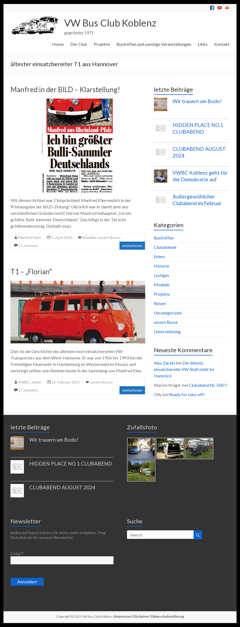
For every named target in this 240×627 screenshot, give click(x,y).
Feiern (159, 256)
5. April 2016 (61, 237)
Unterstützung (167, 331)
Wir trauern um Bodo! (197, 101)
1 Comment (28, 245)
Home (58, 44)
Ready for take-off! (187, 394)
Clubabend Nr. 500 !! (208, 385)
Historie (161, 265)
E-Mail (16, 553)
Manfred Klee (29, 237)
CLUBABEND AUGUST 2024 (62, 487)
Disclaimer (141, 616)
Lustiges (161, 275)
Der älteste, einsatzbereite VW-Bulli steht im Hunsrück (184, 369)
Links (203, 44)
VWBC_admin (29, 382)
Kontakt (222, 44)
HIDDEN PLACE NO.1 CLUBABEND (70, 463)
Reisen (160, 303)
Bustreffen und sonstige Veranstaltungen (154, 44)
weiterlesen (132, 245)
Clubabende (165, 247)
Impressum (123, 616)
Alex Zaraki (164, 362)
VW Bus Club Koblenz (110, 23)
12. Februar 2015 (66, 382)
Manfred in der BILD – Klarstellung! (65, 89)
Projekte (102, 44)
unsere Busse (109, 237)
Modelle (89, 237)
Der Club (78, 44)
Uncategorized (167, 312)
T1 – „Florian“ (31, 271)
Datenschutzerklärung (167, 616)
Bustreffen (164, 237)
